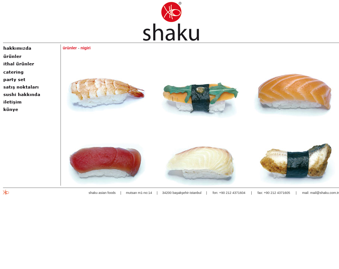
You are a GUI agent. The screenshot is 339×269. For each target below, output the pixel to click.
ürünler (70, 48)
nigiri (86, 48)
